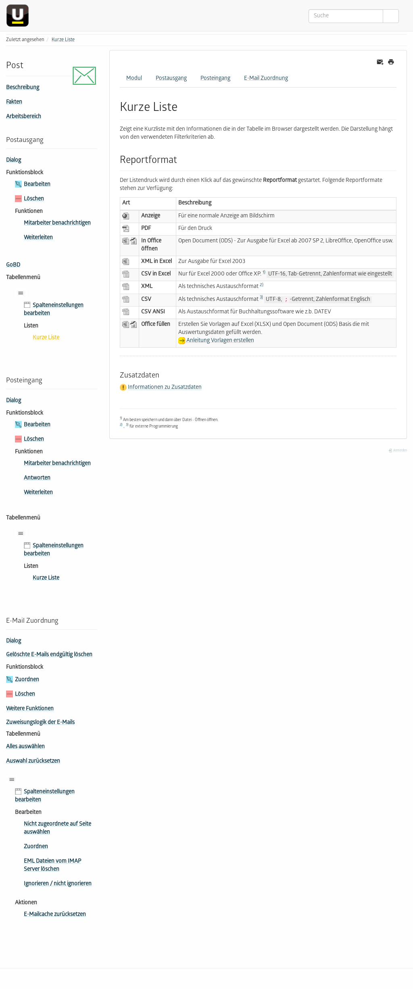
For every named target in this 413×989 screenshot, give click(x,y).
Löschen (34, 199)
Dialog (13, 160)
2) (261, 285)
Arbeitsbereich (23, 117)
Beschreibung (22, 88)
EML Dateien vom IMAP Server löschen (52, 865)
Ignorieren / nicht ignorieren (58, 884)
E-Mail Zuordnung (266, 78)
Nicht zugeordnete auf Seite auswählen (57, 828)
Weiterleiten (38, 238)
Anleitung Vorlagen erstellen (220, 341)
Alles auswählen (25, 747)
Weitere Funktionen (30, 709)
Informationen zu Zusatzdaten (165, 388)
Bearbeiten (37, 185)
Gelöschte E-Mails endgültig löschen (49, 655)
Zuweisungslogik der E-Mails (40, 723)
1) (264, 272)
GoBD (13, 265)
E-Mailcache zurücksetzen (55, 915)
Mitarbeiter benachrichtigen (57, 223)
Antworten (37, 478)
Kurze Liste (63, 40)
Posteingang (215, 78)
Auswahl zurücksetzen (33, 761)
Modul (134, 78)
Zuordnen (27, 680)
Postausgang (171, 78)
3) (261, 297)
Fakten (14, 102)
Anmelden (397, 451)
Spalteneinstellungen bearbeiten (53, 310)
